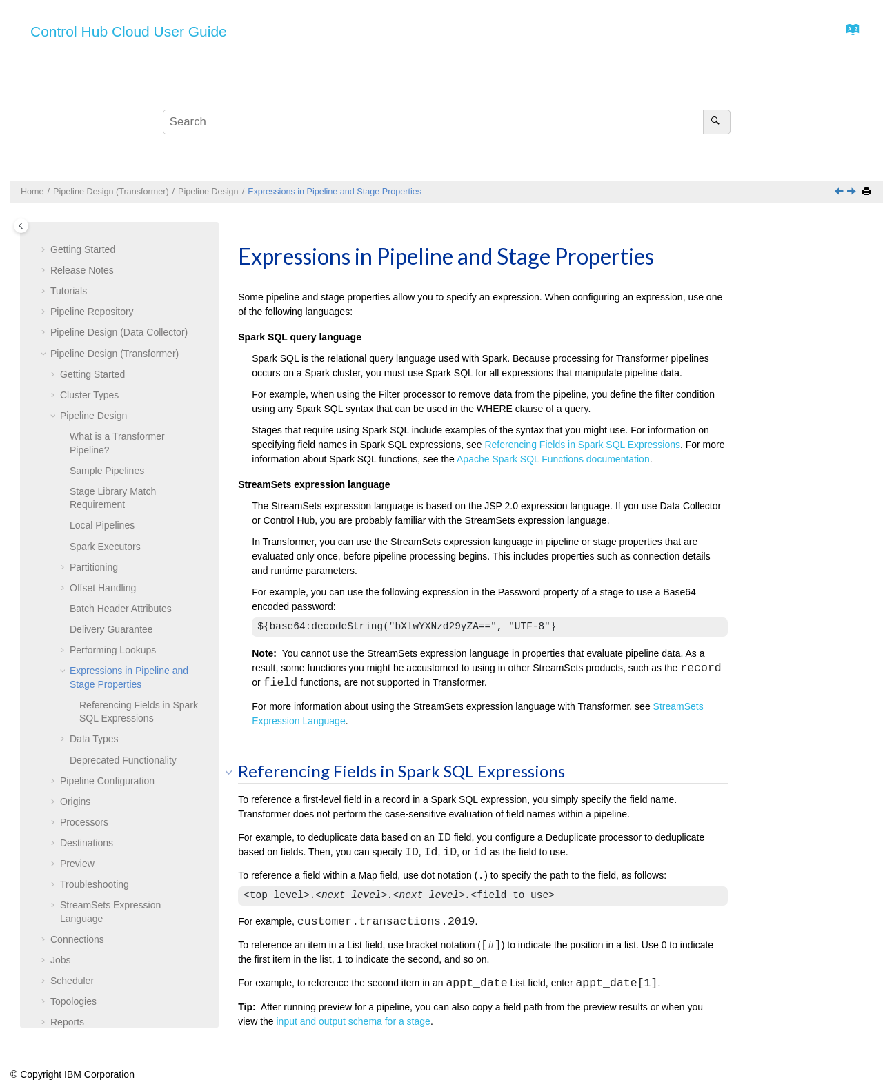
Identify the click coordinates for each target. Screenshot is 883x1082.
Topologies (73, 811)
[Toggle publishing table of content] (21, 225)
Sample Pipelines (107, 280)
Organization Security (96, 977)
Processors (84, 631)
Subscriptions (79, 852)
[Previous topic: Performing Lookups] (840, 192)
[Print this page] (868, 192)
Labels (64, 935)
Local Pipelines (102, 334)
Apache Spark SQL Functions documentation (553, 459)
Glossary (69, 997)
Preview (77, 673)
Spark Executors (105, 356)
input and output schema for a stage (353, 1021)
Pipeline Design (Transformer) (111, 191)
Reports (67, 831)
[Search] (716, 122)
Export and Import (88, 956)
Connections (77, 749)
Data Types (94, 548)
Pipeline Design (208, 191)
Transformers (79, 894)
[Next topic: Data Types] (852, 192)
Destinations (86, 652)
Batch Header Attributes (121, 418)
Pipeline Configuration (107, 590)
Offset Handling (103, 397)
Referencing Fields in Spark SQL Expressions (582, 444)
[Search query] (446, 122)
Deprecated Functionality (123, 569)
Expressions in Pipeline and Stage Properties (334, 191)
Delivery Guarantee (111, 439)
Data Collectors (83, 873)
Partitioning (94, 376)
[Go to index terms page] (849, 33)
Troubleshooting (94, 694)
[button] (54, 226)
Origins (75, 611)
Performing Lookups (113, 459)
